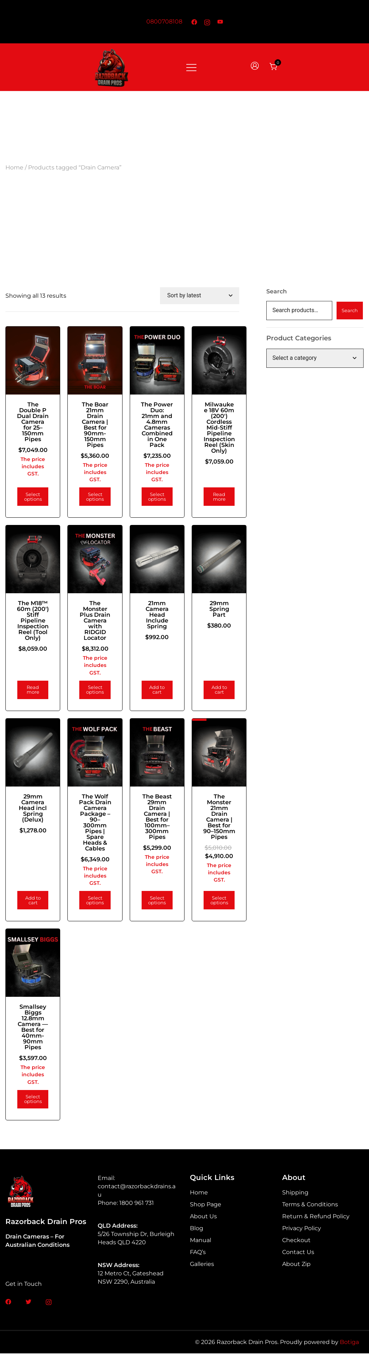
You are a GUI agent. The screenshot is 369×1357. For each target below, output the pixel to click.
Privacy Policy (301, 1231)
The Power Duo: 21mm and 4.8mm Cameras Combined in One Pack (152, 425)
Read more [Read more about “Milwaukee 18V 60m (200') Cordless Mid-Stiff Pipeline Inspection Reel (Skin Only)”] (212, 500)
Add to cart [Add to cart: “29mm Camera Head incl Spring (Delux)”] (31, 906)
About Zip (296, 1267)
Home (14, 167)
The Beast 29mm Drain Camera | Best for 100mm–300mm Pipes (152, 816)
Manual (200, 1243)
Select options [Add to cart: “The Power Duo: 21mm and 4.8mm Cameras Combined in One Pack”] (152, 500)
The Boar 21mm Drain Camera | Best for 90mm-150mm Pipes (92, 422)
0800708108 (164, 21)
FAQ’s (198, 1255)
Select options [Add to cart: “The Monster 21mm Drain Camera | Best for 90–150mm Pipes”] (212, 906)
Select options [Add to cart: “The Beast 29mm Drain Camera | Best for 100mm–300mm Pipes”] (152, 906)
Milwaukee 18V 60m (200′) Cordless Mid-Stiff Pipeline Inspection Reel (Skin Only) (212, 428)
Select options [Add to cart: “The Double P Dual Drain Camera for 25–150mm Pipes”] (31, 500)
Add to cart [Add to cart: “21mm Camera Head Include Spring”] (152, 691)
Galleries (202, 1267)
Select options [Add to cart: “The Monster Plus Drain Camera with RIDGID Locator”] (92, 691)
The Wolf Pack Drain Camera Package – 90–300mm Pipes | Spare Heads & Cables (92, 825)
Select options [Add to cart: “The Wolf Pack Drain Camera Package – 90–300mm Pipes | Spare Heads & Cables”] (92, 906)
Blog (196, 1231)
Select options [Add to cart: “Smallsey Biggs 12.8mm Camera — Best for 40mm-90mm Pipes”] (31, 1102)
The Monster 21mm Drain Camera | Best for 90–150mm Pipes (213, 819)
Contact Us (298, 1255)
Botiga (349, 1346)
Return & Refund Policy (316, 1219)
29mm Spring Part (213, 611)
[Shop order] (199, 295)
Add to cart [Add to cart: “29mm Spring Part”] (212, 691)
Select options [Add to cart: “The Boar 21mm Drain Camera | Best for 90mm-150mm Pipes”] (92, 500)
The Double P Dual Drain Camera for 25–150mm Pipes (32, 422)
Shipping (295, 1196)
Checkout (296, 1243)
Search (276, 291)
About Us (203, 1219)
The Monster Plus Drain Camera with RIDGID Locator (92, 622)
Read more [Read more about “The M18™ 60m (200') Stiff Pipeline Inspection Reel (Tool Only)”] (32, 691)
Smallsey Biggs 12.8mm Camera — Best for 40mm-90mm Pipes (32, 1030)
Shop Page (205, 1208)
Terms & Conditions (310, 1208)
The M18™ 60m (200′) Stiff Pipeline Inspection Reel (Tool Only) (32, 625)
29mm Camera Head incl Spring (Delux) (32, 808)
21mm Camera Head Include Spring (152, 617)
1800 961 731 (136, 1206)
